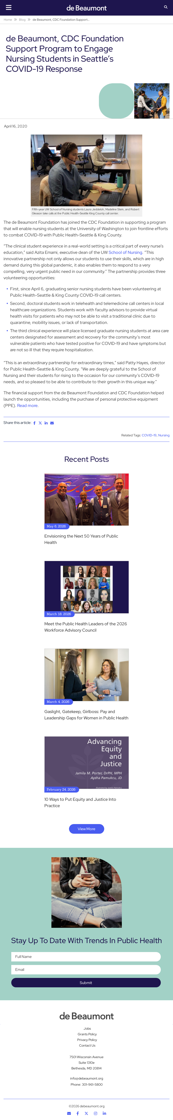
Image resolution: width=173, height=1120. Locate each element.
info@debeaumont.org (86, 1078)
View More (86, 828)
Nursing (163, 435)
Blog (22, 20)
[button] (165, 7)
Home (8, 20)
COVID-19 (149, 435)
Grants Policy (87, 1034)
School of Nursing (125, 252)
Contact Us (87, 1045)
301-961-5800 (92, 1084)
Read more (27, 405)
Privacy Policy (87, 1040)
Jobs (87, 1028)
